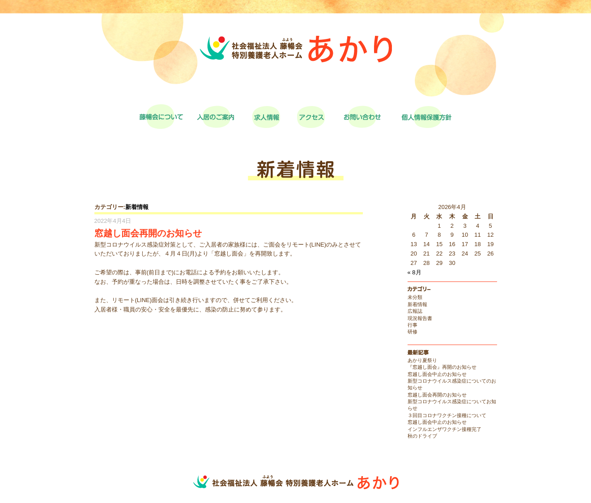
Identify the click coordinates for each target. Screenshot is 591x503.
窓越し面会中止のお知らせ (437, 374)
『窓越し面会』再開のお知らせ (442, 367)
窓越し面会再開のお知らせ (437, 394)
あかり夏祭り (422, 360)
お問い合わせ (362, 116)
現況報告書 (420, 318)
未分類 (415, 297)
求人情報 (266, 116)
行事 (412, 325)
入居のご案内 (215, 116)
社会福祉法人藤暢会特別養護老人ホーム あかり (296, 63)
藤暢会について (161, 116)
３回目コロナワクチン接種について (447, 415)
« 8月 (414, 272)
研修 (412, 331)
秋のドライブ (422, 436)
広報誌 (415, 311)
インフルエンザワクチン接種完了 (444, 429)
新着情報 (137, 207)
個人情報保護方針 (426, 116)
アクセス (311, 116)
